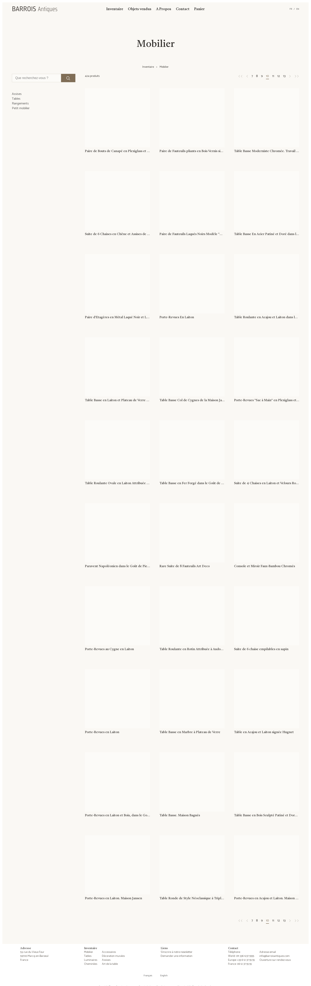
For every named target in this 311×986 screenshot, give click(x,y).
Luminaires (90, 960)
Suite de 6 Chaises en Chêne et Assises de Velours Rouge (117, 234)
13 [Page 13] (284, 76)
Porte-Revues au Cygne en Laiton (109, 649)
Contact (182, 9)
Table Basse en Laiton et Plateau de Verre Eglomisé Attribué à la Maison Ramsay (117, 400)
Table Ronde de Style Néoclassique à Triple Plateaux (192, 898)
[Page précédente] (240, 76)
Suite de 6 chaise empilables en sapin (261, 649)
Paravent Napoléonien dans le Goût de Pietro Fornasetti (117, 566)
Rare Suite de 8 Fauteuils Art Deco (184, 566)
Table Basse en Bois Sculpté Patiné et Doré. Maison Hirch (266, 815)
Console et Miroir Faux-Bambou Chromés (264, 566)
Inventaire (114, 9)
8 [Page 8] (257, 76)
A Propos (163, 9)
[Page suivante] (290, 76)
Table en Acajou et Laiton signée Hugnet (264, 732)
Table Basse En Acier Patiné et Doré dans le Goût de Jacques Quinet (266, 234)
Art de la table (110, 964)
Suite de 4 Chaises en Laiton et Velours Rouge (266, 483)
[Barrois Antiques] (35, 9)
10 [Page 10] (267, 76)
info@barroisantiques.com (274, 956)
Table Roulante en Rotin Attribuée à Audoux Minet (192, 649)
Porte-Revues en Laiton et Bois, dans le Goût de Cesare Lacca (117, 815)
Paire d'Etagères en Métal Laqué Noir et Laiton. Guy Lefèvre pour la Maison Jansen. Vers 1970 (117, 317)
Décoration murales (113, 956)
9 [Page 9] (262, 76)
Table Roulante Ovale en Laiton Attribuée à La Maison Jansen (117, 483)
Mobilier (88, 952)
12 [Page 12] (278, 76)
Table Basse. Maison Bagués (179, 815)
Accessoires (109, 952)
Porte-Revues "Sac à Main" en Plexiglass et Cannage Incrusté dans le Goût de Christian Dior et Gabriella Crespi (266, 400)
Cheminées (90, 964)
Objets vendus (139, 9)
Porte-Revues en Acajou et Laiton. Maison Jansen (266, 898)
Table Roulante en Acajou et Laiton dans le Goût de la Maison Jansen (266, 317)
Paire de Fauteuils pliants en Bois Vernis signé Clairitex (192, 151)
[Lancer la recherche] (68, 78)
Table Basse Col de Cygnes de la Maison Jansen (192, 400)
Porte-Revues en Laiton (102, 732)
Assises (106, 960)
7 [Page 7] (252, 76)
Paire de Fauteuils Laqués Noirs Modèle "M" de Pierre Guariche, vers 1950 (192, 234)
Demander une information (176, 956)
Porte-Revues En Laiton (176, 317)
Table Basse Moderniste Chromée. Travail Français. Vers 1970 (266, 151)
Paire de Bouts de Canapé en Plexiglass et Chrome (117, 151)
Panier (199, 9)
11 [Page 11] (273, 76)
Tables (87, 956)
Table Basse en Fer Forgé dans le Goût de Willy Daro (192, 483)
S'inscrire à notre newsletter (176, 952)
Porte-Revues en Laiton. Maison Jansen (113, 898)
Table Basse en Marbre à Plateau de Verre (189, 732)
